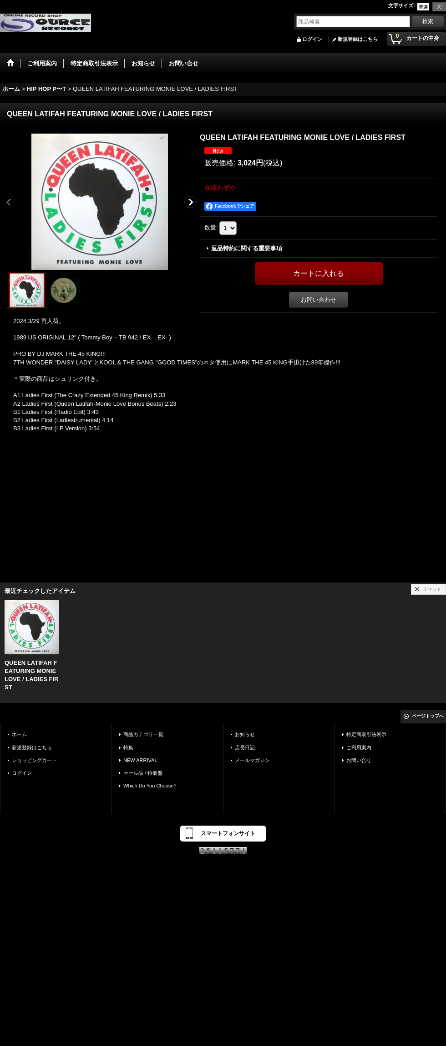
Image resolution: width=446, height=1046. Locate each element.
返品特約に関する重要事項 (246, 248)
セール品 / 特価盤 (142, 773)
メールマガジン (252, 760)
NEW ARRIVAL (140, 760)
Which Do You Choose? (150, 785)
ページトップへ (428, 715)
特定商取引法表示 (366, 734)
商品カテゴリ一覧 (143, 734)
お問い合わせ (318, 299)
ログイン (312, 39)
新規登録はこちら (358, 39)
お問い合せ (358, 760)
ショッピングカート (34, 760)
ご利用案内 (358, 747)
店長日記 (245, 747)
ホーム (19, 734)
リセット (432, 589)
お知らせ (245, 734)
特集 (128, 747)
